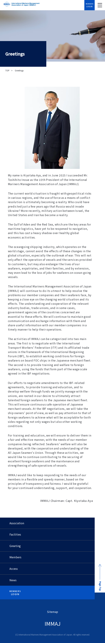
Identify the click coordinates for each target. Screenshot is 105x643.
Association (16, 523)
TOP (7, 70)
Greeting (15, 546)
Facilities (15, 534)
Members (15, 557)
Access (13, 569)
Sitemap (52, 612)
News (13, 580)
